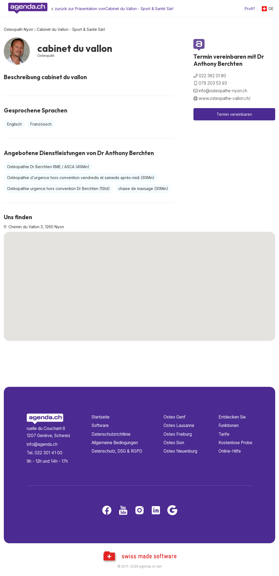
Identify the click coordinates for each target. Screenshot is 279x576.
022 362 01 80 (212, 75)
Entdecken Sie (232, 417)
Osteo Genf (174, 417)
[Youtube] (123, 510)
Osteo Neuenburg (180, 451)
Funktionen (229, 425)
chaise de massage (143, 188)
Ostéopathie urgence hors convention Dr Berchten (58, 188)
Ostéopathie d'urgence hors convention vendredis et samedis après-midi (80, 177)
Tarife (224, 434)
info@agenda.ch (42, 444)
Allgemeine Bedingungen (115, 442)
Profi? (250, 8)
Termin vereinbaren (234, 114)
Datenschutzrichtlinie (111, 434)
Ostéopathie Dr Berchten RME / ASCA (48, 166)
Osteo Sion (173, 442)
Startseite (101, 417)
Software (100, 425)
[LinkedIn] (155, 510)
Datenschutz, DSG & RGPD (117, 451)
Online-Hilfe (230, 451)
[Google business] (172, 510)
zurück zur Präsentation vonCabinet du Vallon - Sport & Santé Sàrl (114, 8)
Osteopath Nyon (18, 29)
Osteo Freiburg (177, 434)
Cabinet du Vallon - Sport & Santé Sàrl (71, 29)
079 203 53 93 (213, 83)
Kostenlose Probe (235, 442)
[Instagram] (139, 510)
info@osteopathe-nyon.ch (223, 90)
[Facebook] (106, 510)
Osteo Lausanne (178, 425)
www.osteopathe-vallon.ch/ (224, 98)
